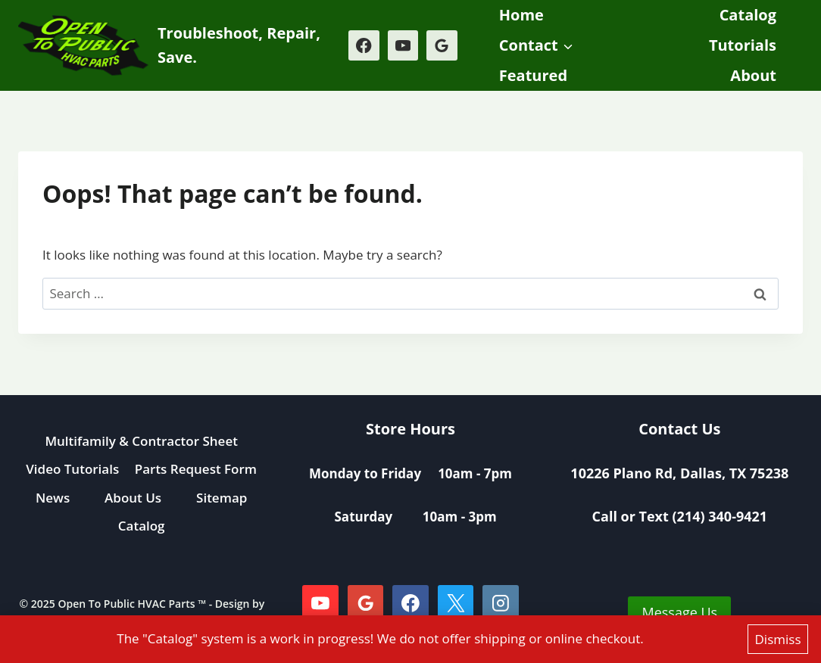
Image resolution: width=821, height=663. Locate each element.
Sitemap (221, 497)
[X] (456, 603)
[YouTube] (403, 45)
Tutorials (742, 45)
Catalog (748, 15)
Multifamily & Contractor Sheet (141, 441)
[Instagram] (500, 603)
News (53, 497)
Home (521, 15)
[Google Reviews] (441, 45)
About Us (133, 497)
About (753, 75)
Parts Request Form (196, 469)
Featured (533, 75)
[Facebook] (363, 45)
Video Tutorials (72, 469)
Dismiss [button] (778, 639)
